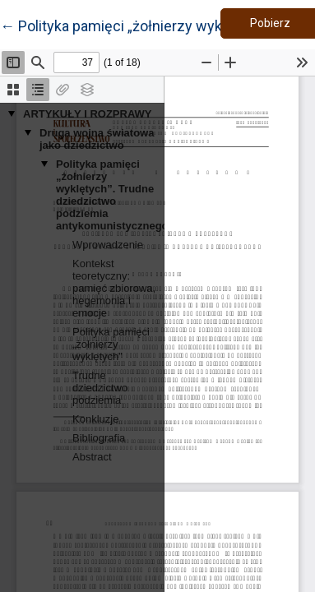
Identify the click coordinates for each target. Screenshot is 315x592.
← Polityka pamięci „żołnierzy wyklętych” (133, 25)
